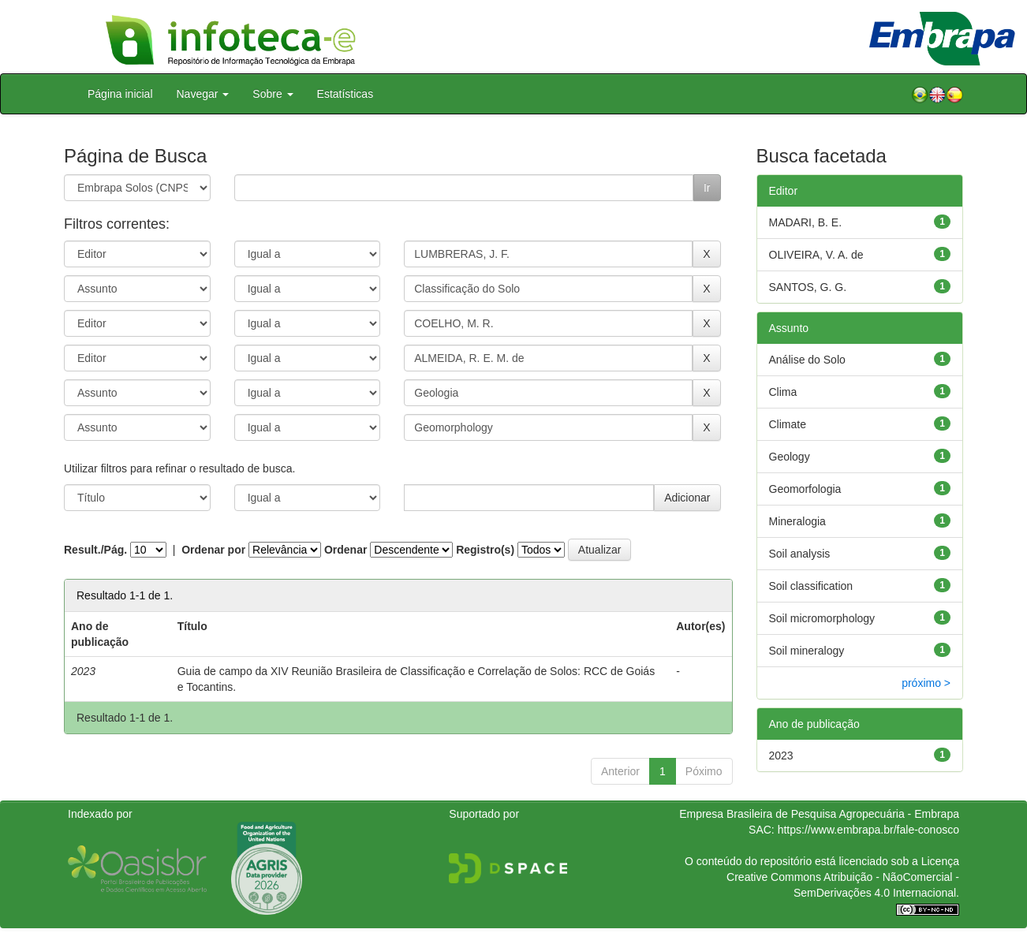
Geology (789, 456)
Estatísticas (345, 94)
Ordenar (345, 549)
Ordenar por (213, 549)
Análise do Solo (807, 359)
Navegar (203, 94)
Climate (787, 424)
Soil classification (811, 586)
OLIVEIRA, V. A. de (816, 254)
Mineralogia (797, 521)
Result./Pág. (95, 549)
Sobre (272, 94)
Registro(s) (485, 549)
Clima (783, 392)
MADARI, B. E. (805, 222)
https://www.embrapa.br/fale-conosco (868, 829)
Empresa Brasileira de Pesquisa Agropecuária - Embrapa (819, 814)
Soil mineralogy (807, 650)
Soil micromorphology (822, 618)
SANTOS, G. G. (808, 287)
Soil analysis (800, 553)
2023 (781, 755)
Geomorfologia (805, 489)
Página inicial (120, 94)
